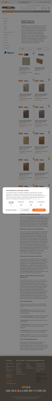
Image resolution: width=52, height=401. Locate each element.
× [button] (47, 188)
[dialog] (26, 200)
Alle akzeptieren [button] (39, 210)
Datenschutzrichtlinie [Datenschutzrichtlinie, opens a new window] (35, 198)
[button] (11, 210)
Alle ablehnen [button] (25, 210)
